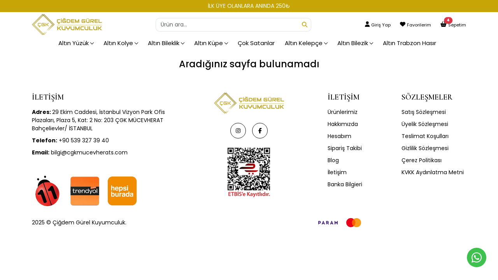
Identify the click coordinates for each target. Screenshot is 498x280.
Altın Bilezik (352, 43)
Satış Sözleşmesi (424, 112)
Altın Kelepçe (304, 43)
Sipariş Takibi (345, 148)
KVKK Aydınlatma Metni (433, 172)
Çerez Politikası (422, 160)
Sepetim (457, 25)
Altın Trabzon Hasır (409, 43)
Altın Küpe (208, 43)
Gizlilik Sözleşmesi (425, 148)
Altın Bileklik (163, 43)
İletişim (337, 172)
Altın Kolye (118, 43)
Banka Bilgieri (345, 184)
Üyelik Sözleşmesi (425, 124)
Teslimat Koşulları (425, 136)
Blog (333, 160)
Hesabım (339, 136)
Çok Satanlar (256, 43)
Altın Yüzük (73, 43)
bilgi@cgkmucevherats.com (80, 152)
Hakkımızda (343, 124)
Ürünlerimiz (343, 112)
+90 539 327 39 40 (70, 140)
